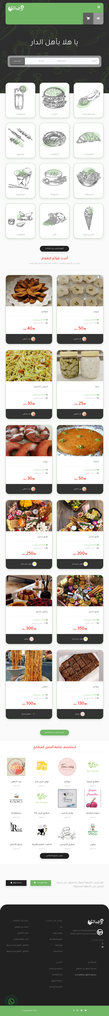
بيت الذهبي (80, 339)
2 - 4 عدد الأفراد (91, 398)
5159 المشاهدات (91, 395)
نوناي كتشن (67, 813)
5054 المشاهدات (40, 395)
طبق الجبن (94, 537)
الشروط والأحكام (57, 939)
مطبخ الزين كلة (41, 813)
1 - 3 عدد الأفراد (41, 473)
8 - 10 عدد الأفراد (40, 323)
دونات (45, 462)
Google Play (40, 883)
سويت (96, 312)
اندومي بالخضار (40, 387)
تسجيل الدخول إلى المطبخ (91, 969)
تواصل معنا (57, 933)
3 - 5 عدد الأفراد (92, 473)
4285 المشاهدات (40, 320)
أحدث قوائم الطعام (23, 939)
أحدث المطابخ (23, 933)
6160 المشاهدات (40, 620)
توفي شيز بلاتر (80, 564)
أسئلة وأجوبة (57, 975)
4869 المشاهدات (91, 620)
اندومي (45, 687)
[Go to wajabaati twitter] (81, 1011)
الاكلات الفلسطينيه (42, 844)
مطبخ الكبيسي (67, 844)
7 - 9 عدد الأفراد (92, 623)
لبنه (97, 387)
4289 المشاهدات (91, 470)
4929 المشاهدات (91, 545)
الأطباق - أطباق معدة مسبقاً (23, 945)
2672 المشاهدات (40, 695)
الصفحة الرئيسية (57, 987)
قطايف (44, 312)
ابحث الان (17, 61)
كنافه (96, 462)
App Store (16, 883)
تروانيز (29, 639)
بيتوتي (93, 844)
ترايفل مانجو (42, 612)
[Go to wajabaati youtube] (86, 1011)
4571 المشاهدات (40, 470)
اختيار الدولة (58, 951)
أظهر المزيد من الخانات (54, 249)
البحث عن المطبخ (23, 927)
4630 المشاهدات (40, 545)
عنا (61, 927)
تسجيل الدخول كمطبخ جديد (85, 975)
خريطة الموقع (57, 981)
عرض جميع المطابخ (54, 856)
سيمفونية (16, 813)
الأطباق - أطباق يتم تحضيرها (23, 951)
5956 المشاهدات (91, 695)
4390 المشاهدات (91, 320)
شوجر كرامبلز (92, 813)
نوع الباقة (58, 945)
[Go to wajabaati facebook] (73, 1011)
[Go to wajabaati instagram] (77, 1011)
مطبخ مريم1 (29, 714)
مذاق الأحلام (16, 844)
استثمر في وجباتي (57, 969)
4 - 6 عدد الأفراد (40, 548)
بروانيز (96, 687)
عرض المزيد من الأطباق (54, 733)
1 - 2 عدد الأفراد (41, 698)
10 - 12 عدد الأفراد (91, 323)
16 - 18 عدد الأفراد (91, 698)
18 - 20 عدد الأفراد (40, 623)
